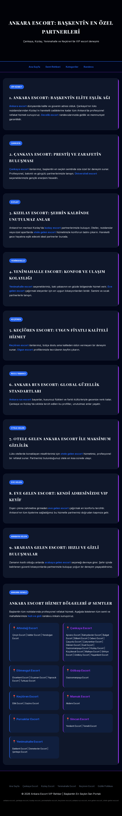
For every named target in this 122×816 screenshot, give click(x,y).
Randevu (89, 66)
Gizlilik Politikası (105, 786)
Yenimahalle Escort (67, 786)
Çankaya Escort (30, 786)
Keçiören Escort (87, 786)
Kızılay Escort (47, 786)
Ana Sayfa (34, 66)
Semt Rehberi (52, 66)
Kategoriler (72, 66)
